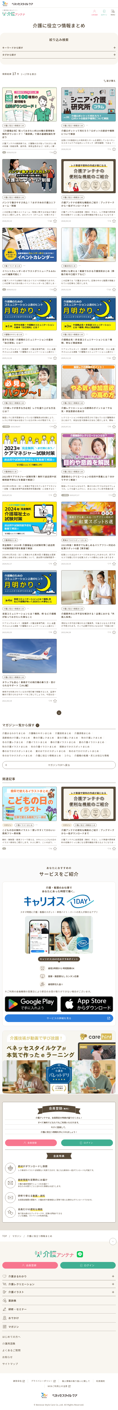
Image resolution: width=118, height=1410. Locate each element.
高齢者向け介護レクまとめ (16, 737)
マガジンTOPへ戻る (59, 765)
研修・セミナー (14, 1309)
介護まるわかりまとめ (14, 733)
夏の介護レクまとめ (67, 737)
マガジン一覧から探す (18, 725)
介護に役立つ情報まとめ (14, 125)
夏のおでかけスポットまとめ (51, 751)
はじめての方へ (11, 1337)
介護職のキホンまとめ (13, 334)
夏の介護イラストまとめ (91, 742)
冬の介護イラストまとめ (43, 746)
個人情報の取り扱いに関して (76, 1381)
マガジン (10, 1327)
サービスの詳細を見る (59, 1018)
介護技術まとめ (69, 266)
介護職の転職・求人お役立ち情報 (91, 755)
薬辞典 (9, 1300)
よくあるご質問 (11, 1350)
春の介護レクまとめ (43, 737)
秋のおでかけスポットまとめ (84, 751)
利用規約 (100, 1381)
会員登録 (94, 13)
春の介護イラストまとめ (63, 742)
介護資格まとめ (10, 471)
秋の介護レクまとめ (91, 737)
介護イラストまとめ (12, 266)
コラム (67, 755)
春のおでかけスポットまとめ (17, 751)
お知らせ (7, 1357)
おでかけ (10, 1318)
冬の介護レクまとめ (12, 742)
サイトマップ (10, 1364)
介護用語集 (8, 1343)
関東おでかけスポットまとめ (75, 540)
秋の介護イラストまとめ (15, 746)
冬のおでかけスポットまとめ (17, 755)
